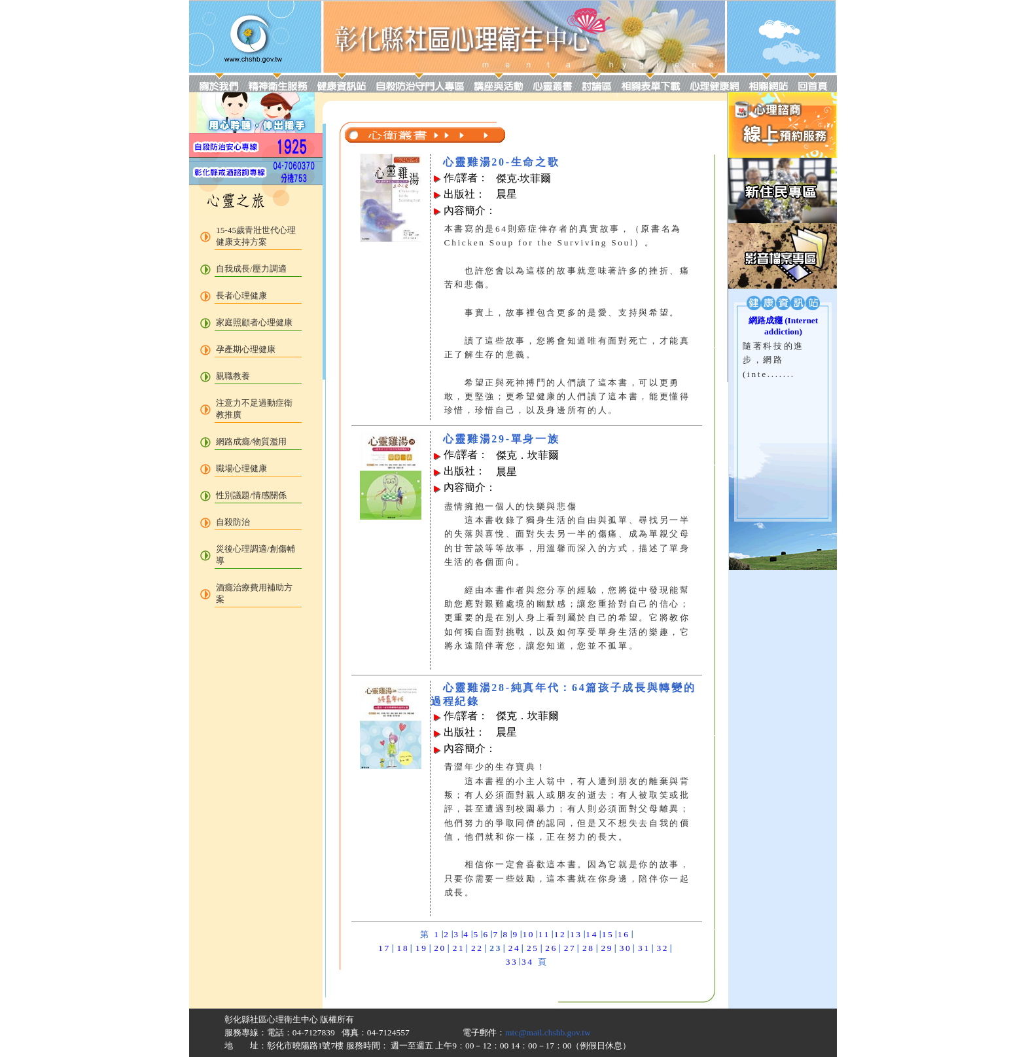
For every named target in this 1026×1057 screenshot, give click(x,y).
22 (477, 948)
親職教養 (233, 376)
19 (422, 948)
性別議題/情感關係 (251, 495)
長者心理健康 (241, 295)
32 (662, 948)
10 (528, 934)
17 (384, 948)
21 (459, 948)
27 (570, 948)
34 (528, 962)
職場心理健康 (241, 468)
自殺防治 (233, 522)
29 (607, 948)
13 (576, 934)
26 (551, 948)
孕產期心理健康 (245, 349)
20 (440, 948)
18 (403, 948)
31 (644, 948)
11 (544, 934)
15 (608, 934)
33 (512, 962)
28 (588, 948)
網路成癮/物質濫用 (251, 441)
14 (592, 934)
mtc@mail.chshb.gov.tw (548, 1032)
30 (626, 948)
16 (624, 934)
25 (533, 948)
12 (560, 934)
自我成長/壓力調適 (251, 269)
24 (514, 948)
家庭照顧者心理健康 (254, 322)
